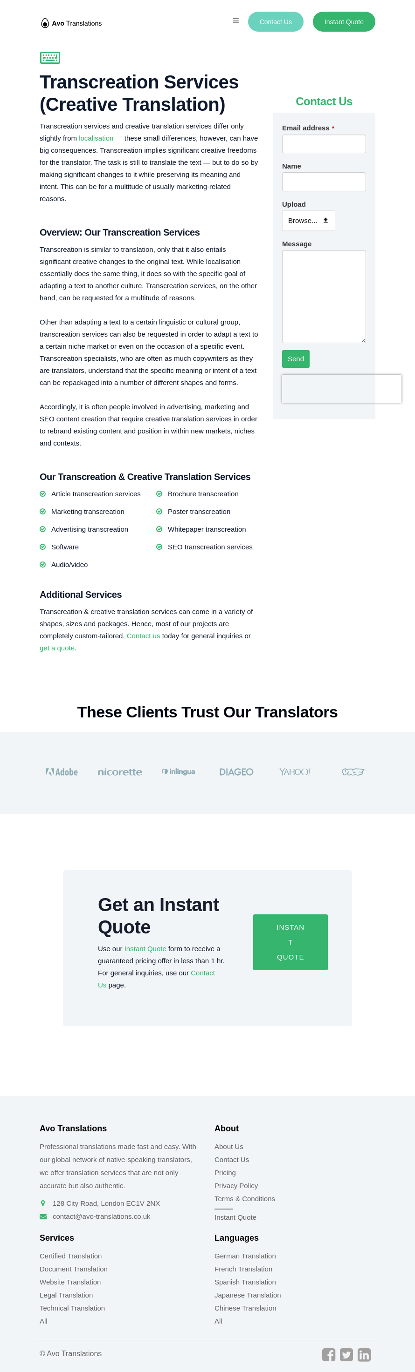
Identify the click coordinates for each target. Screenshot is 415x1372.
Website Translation (70, 1282)
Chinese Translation (245, 1308)
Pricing (225, 1172)
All (44, 1321)
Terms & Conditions (244, 1199)
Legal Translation (66, 1295)
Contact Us (276, 22)
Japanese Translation (247, 1295)
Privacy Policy (236, 1186)
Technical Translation (72, 1308)
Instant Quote (344, 22)
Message (296, 244)
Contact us (143, 636)
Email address (308, 128)
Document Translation (74, 1269)
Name (291, 166)
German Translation (245, 1256)
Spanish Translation (245, 1282)
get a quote (57, 648)
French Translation (243, 1269)
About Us (228, 1146)
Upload (294, 204)
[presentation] (341, 389)
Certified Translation (71, 1256)
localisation (96, 138)
